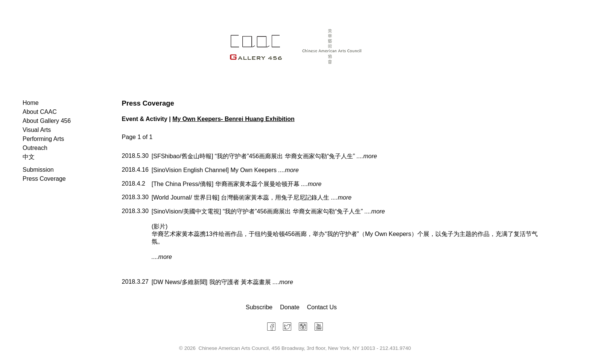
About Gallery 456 (47, 121)
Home (31, 103)
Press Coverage (44, 178)
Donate (290, 307)
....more (367, 156)
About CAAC (40, 112)
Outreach (35, 148)
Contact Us (322, 307)
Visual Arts (37, 130)
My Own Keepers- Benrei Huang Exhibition (233, 119)
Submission (38, 169)
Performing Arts (43, 139)
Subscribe (259, 307)
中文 (29, 157)
